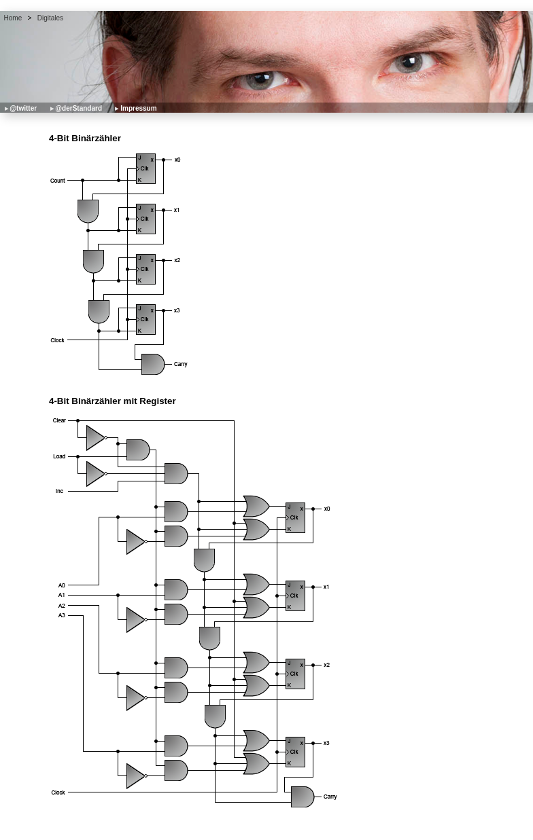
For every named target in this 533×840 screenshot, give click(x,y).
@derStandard (78, 108)
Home (13, 18)
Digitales (50, 18)
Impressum (138, 108)
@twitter (23, 108)
